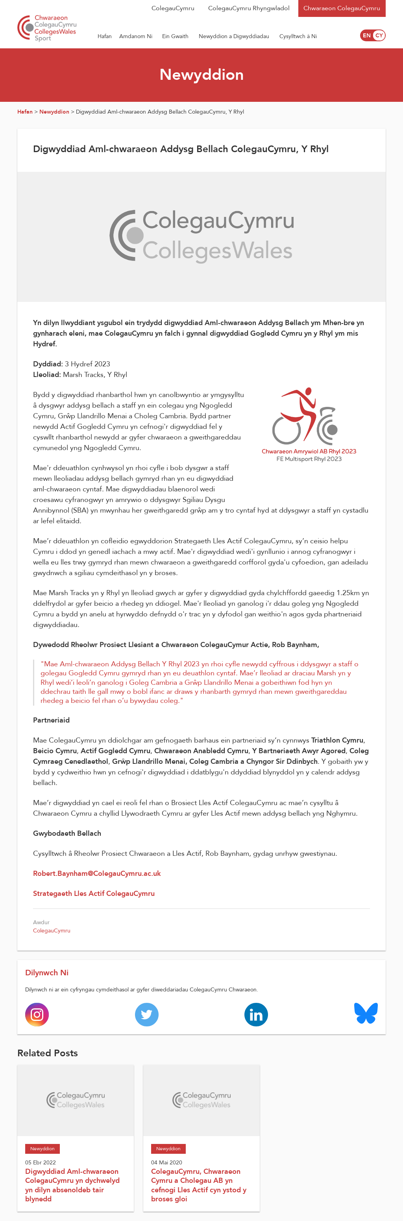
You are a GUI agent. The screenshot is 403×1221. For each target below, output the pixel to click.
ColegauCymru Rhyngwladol (249, 8)
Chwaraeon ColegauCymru (341, 8)
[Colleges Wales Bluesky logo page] (366, 1013)
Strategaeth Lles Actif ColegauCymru (94, 894)
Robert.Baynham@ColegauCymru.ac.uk (97, 874)
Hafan (25, 112)
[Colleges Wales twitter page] (147, 1014)
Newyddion (54, 112)
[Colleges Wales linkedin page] (256, 1014)
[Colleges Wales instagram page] (37, 1014)
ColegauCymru (173, 8)
